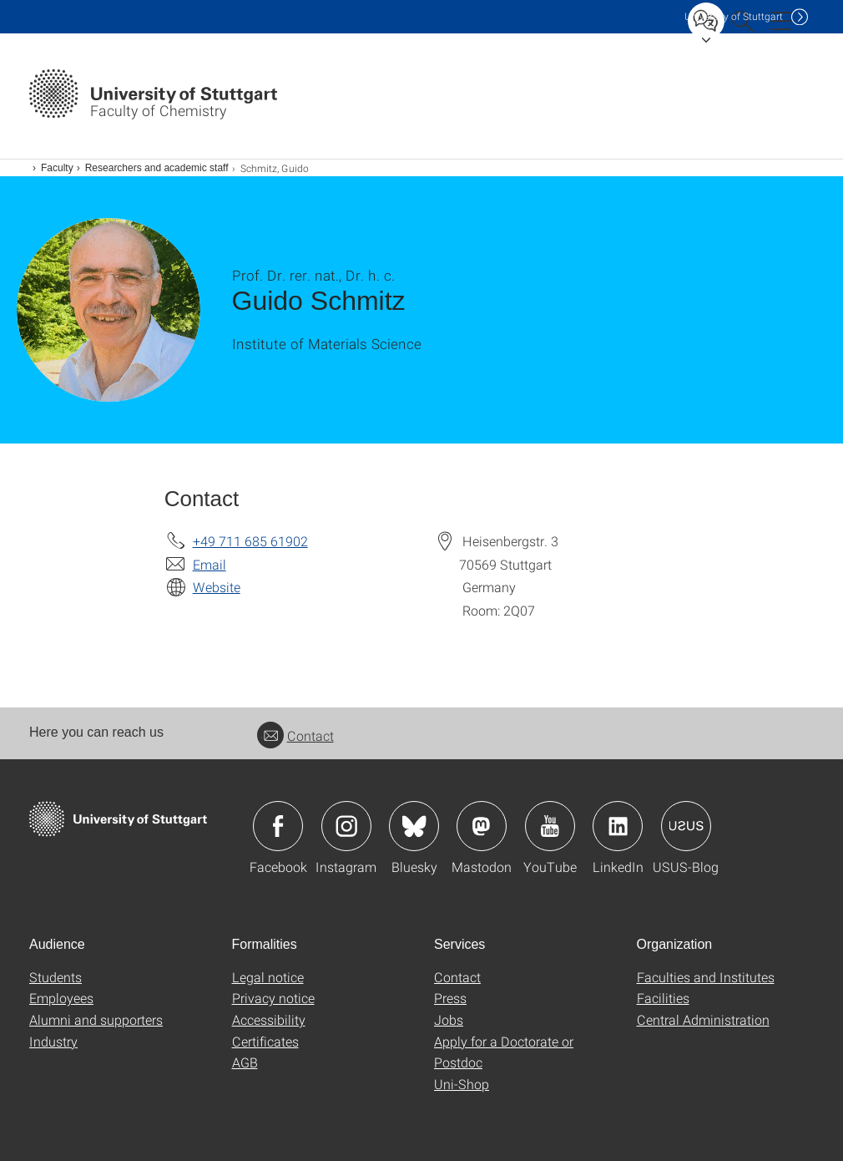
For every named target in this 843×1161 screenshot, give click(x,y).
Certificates (265, 1041)
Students (55, 977)
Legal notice (268, 977)
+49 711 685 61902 (250, 541)
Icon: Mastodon (482, 826)
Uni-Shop (461, 1084)
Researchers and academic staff (157, 168)
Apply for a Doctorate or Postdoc (503, 1052)
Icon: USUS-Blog (686, 826)
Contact (295, 735)
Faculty (57, 168)
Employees (61, 997)
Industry (53, 1041)
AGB (245, 1062)
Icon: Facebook (278, 826)
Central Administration (703, 1019)
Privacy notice (273, 997)
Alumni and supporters (96, 1019)
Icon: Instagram (346, 826)
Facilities (663, 997)
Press (450, 997)
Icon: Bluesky (414, 826)
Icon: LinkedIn (618, 826)
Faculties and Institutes (706, 977)
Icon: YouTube (550, 826)
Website (216, 587)
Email (209, 564)
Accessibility (268, 1019)
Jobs (448, 1019)
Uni (733, 16)
